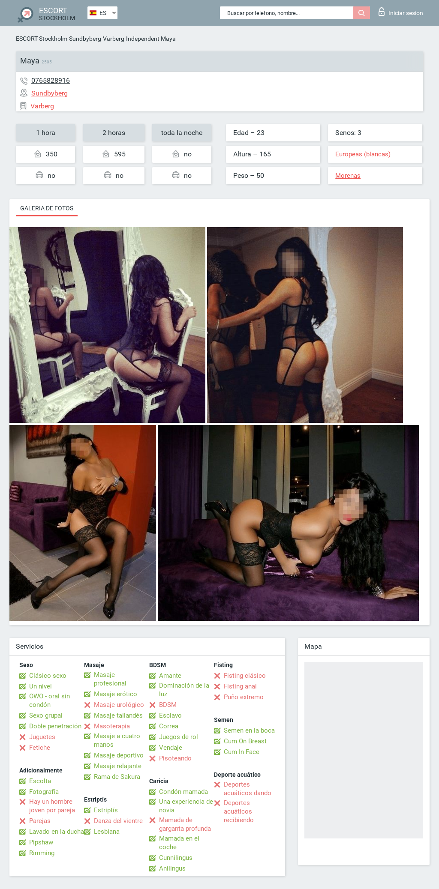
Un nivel (40, 686)
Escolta (40, 781)
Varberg (113, 38)
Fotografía (44, 792)
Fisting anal (240, 686)
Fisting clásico (245, 675)
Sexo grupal (46, 715)
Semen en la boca (249, 730)
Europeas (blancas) (363, 154)
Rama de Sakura (117, 777)
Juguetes (42, 737)
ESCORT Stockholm (41, 38)
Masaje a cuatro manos (117, 740)
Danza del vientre (118, 821)
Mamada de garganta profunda (185, 824)
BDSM (168, 705)
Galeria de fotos (46, 208)
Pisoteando (175, 758)
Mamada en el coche (179, 843)
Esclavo (170, 715)
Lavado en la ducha (56, 831)
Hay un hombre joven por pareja (52, 806)
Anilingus (172, 868)
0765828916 (50, 80)
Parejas (40, 821)
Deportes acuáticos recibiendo (239, 811)
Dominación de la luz (184, 690)
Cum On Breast (245, 741)
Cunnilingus (175, 858)
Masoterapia (112, 726)
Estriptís (106, 810)
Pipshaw (41, 842)
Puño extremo (244, 697)
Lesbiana (107, 831)
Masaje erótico (115, 694)
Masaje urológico (119, 705)
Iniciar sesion (401, 11)
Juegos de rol (178, 737)
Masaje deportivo (119, 755)
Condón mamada (183, 792)
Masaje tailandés (118, 715)
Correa (168, 726)
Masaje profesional (110, 679)
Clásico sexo (47, 675)
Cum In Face (241, 752)
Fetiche (39, 747)
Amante (170, 675)
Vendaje (170, 747)
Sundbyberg (85, 38)
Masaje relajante (117, 766)
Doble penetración (55, 726)
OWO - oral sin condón (49, 700)
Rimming (41, 853)
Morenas (348, 176)
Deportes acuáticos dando (247, 789)
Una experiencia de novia (186, 806)
